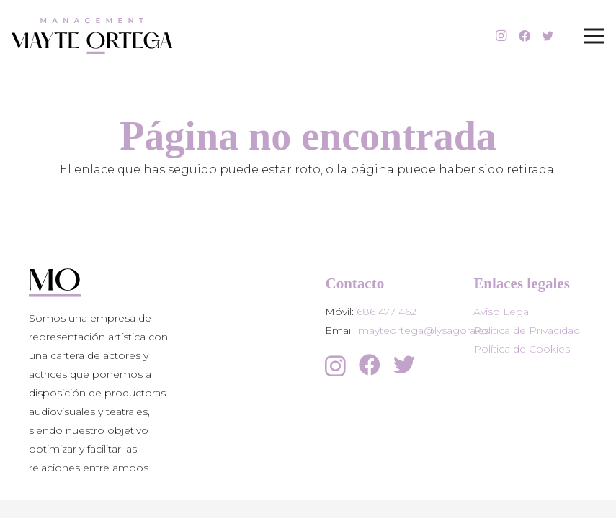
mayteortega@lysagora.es (423, 330)
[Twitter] (547, 35)
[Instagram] (501, 35)
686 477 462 (386, 311)
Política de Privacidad (526, 330)
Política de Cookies (521, 348)
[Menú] (594, 36)
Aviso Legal (502, 311)
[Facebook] (524, 35)
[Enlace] (92, 36)
